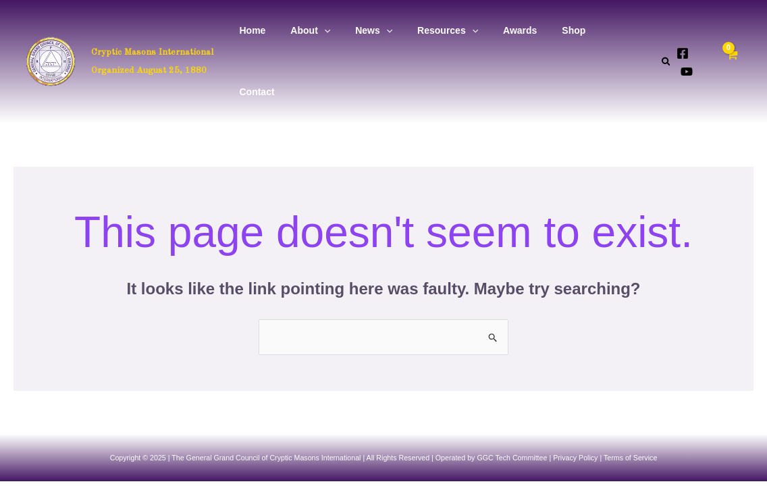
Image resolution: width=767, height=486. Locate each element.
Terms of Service (630, 397)
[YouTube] (702, 32)
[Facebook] (682, 32)
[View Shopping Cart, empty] (737, 31)
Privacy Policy (575, 397)
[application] (346, 30)
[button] (666, 31)
